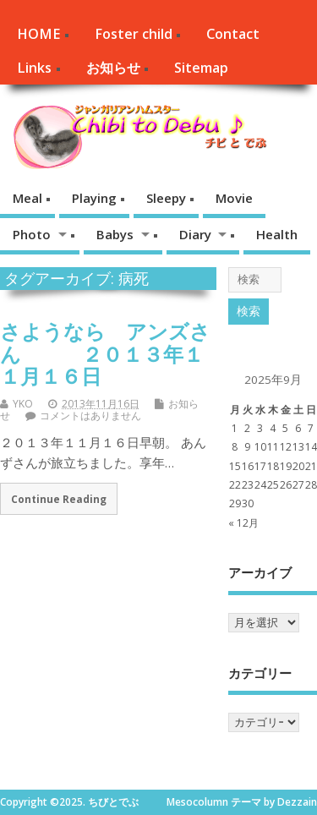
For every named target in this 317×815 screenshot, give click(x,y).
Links (34, 67)
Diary (195, 234)
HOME (38, 34)
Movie (234, 197)
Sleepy (166, 197)
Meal (27, 197)
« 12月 (243, 523)
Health (277, 234)
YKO (23, 404)
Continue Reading (59, 499)
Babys (115, 234)
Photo (32, 234)
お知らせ (113, 67)
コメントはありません (90, 415)
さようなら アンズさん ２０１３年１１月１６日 (105, 353)
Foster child (133, 34)
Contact (233, 34)
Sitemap (201, 67)
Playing (94, 197)
